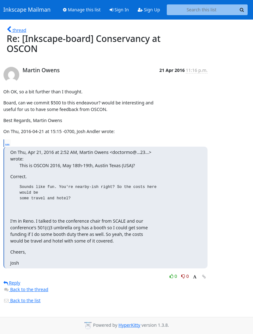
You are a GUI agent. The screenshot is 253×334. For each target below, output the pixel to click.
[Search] (242, 9)
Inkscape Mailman (27, 10)
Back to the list (22, 300)
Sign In (119, 10)
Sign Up (149, 10)
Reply (12, 283)
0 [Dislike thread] (185, 276)
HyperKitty (129, 325)
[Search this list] (202, 9)
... (7, 142)
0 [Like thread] (174, 276)
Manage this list (82, 10)
